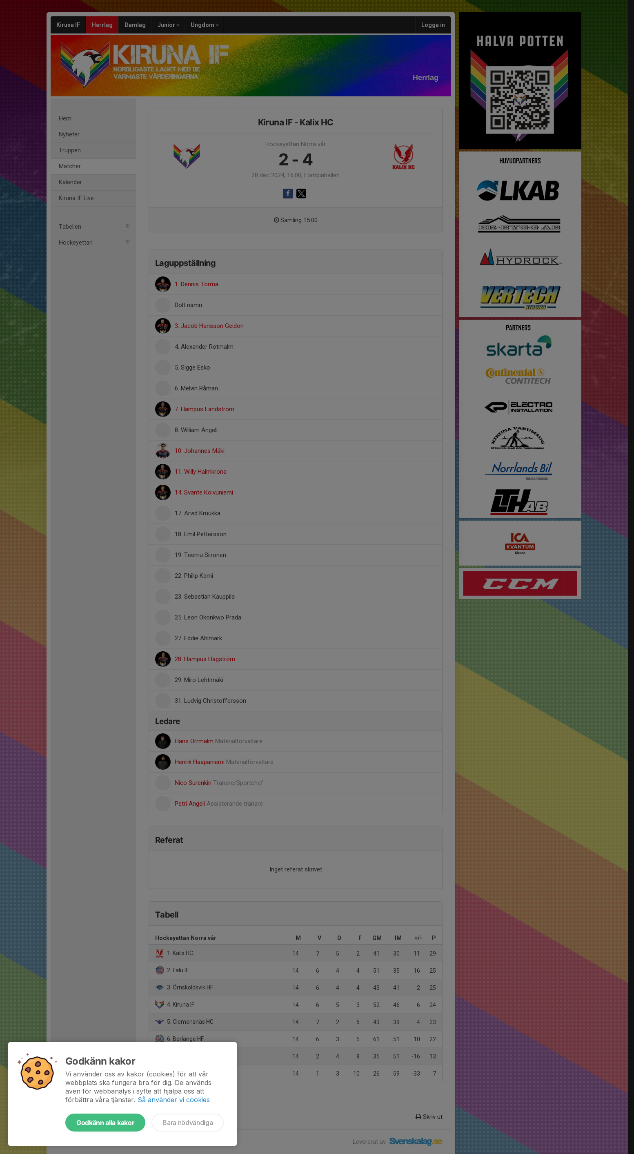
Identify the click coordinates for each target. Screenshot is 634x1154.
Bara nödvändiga (187, 1122)
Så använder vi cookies (174, 1100)
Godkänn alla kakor (105, 1122)
